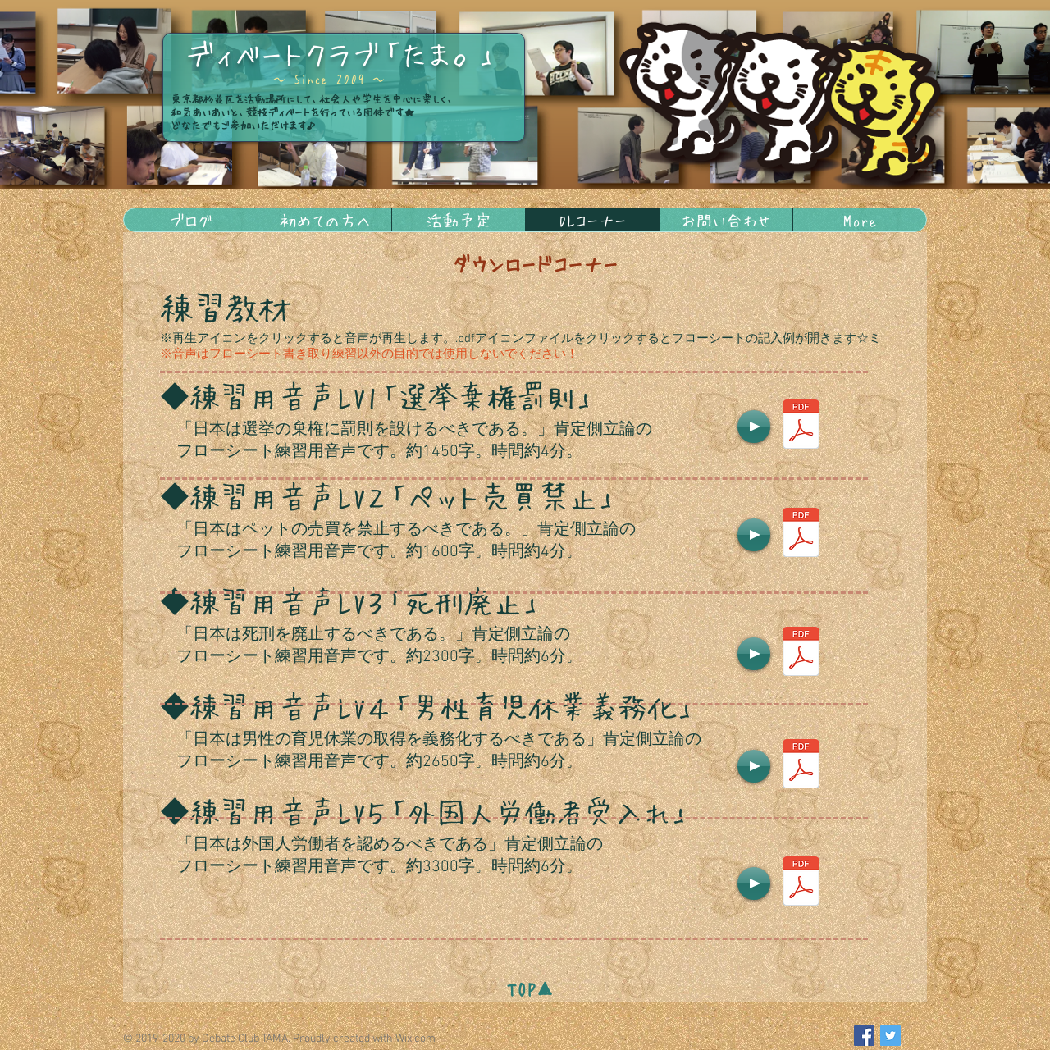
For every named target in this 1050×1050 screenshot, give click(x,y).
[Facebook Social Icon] (864, 1035)
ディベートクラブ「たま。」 (342, 53)
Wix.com (415, 1039)
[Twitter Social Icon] (890, 1035)
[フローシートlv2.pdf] (800, 534)
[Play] (753, 426)
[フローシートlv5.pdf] (800, 883)
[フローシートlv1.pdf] (800, 426)
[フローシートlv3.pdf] (800, 653)
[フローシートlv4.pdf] (800, 765)
